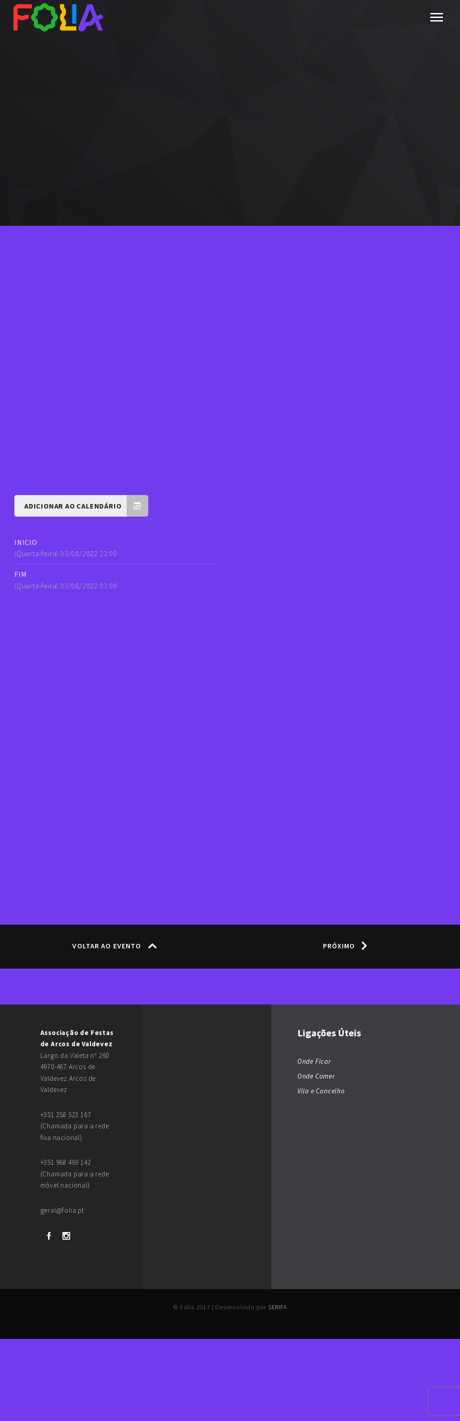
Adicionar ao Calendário (86, 587)
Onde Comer (316, 1158)
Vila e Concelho (321, 1173)
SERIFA (277, 1389)
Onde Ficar (314, 1143)
